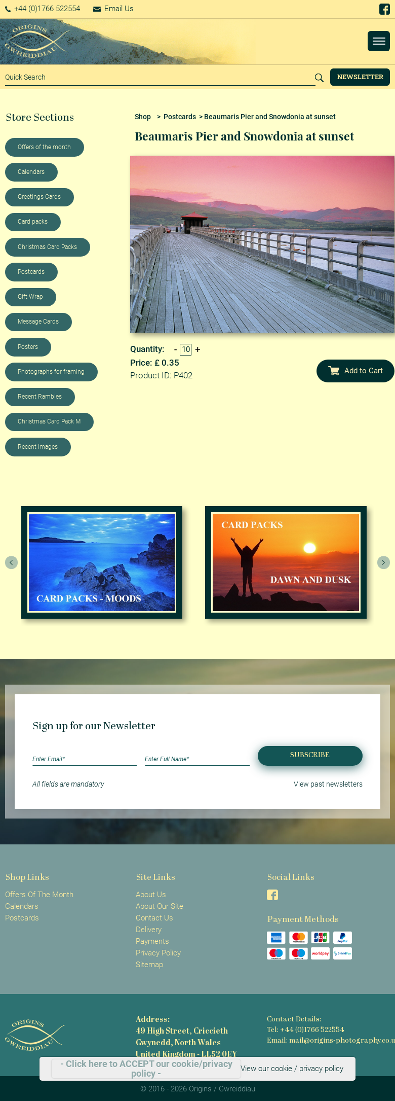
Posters (28, 346)
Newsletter (360, 77)
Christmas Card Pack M (49, 421)
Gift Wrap (30, 296)
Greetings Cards (39, 196)
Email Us (113, 8)
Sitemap (149, 964)
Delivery (149, 929)
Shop (143, 117)
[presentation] (11, 562)
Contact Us (154, 917)
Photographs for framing (51, 371)
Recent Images (38, 446)
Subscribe (310, 755)
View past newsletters (328, 784)
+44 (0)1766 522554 (43, 8)
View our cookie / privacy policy (292, 1068)
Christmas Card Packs (47, 247)
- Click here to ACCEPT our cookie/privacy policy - (146, 1068)
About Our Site (159, 906)
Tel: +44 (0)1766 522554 (305, 1030)
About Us (151, 894)
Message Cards (38, 321)
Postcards (31, 271)
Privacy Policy (158, 952)
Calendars (31, 171)
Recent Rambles (40, 396)
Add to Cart (355, 370)
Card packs (33, 221)
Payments (152, 941)
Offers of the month (44, 147)
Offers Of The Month (39, 894)
